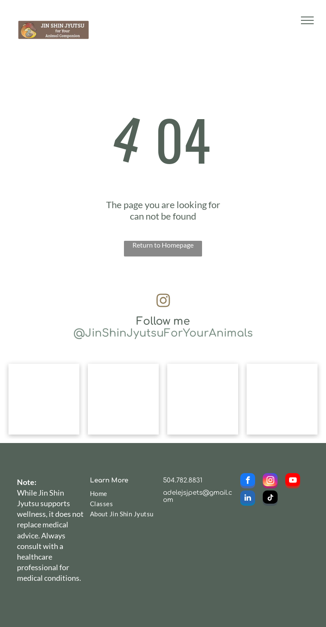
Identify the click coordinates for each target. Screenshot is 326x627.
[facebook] (247, 481)
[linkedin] (247, 499)
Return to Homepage (163, 245)
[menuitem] (122, 493)
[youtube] (292, 481)
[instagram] (270, 481)
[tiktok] (270, 499)
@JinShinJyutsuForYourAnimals (163, 333)
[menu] (307, 20)
